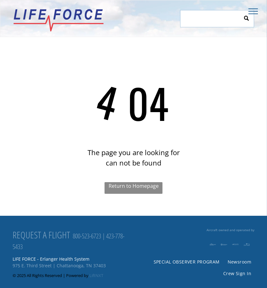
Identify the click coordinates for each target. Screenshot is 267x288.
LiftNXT (96, 275)
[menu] (253, 11)
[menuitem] (186, 262)
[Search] (217, 18)
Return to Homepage (134, 185)
